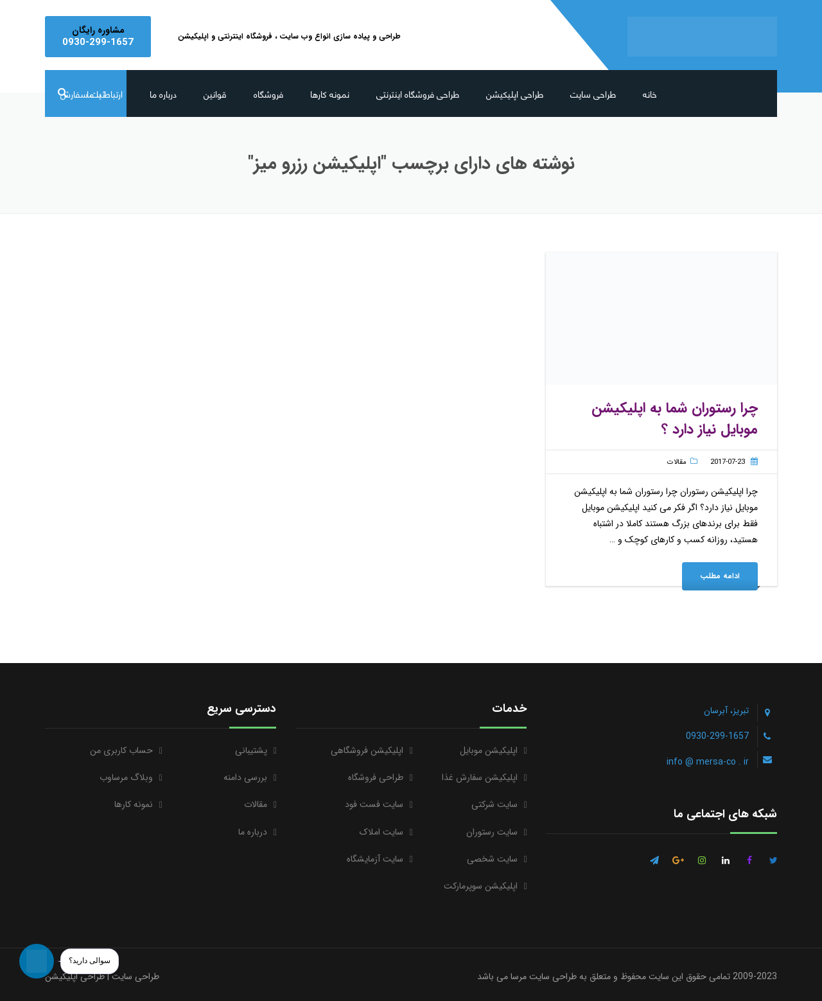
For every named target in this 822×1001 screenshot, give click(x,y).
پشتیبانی (251, 750)
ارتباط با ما (105, 93)
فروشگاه (268, 93)
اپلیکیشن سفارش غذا (480, 777)
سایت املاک (381, 832)
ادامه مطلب (720, 576)
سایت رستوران (492, 832)
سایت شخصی (492, 859)
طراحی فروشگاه (375, 777)
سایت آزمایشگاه (375, 859)
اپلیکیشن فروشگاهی (367, 750)
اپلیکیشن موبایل (489, 750)
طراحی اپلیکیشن (514, 93)
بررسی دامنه (245, 777)
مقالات (676, 462)
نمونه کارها (329, 93)
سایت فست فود (374, 804)
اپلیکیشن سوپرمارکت (481, 886)
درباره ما (163, 93)
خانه (650, 93)
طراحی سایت (593, 93)
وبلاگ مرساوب (126, 777)
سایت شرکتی (494, 804)
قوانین (215, 93)
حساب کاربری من (121, 750)
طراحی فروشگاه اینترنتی (417, 93)
